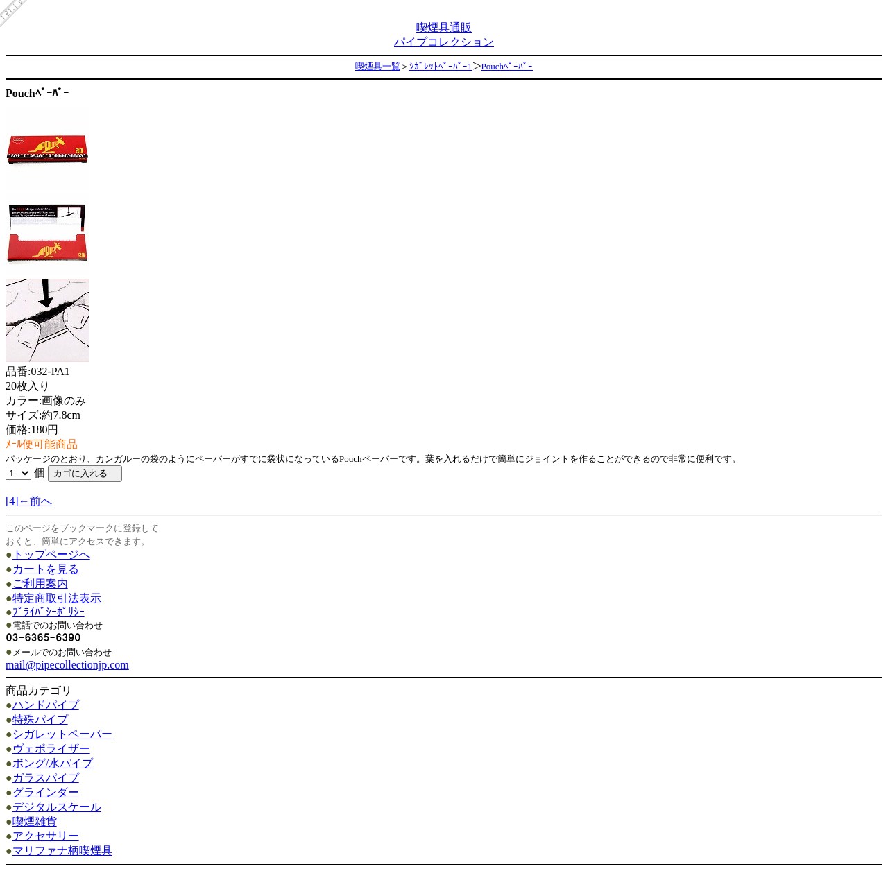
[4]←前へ (29, 501)
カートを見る (45, 569)
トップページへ (51, 554)
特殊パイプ (40, 719)
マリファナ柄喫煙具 (62, 850)
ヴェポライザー (51, 748)
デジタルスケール (56, 807)
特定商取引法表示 (56, 598)
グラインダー (45, 792)
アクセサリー (45, 836)
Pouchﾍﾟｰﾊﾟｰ (507, 66)
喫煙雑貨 (34, 821)
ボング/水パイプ (52, 763)
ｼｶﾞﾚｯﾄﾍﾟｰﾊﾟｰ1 (440, 66)
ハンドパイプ (45, 705)
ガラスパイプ (45, 778)
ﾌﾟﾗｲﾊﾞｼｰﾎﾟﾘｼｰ (48, 612)
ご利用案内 (40, 583)
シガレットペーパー (62, 734)
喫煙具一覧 (377, 66)
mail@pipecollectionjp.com (67, 665)
